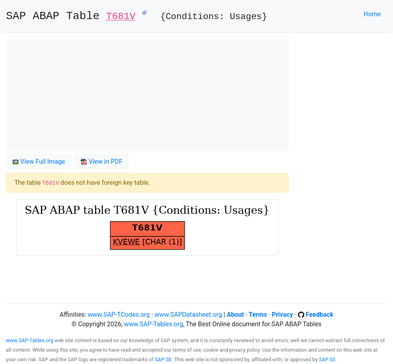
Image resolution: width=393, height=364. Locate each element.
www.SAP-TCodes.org (119, 314)
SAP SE (163, 359)
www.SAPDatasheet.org (188, 314)
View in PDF (102, 161)
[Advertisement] (147, 95)
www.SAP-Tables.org (153, 324)
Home (372, 14)
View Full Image (38, 161)
